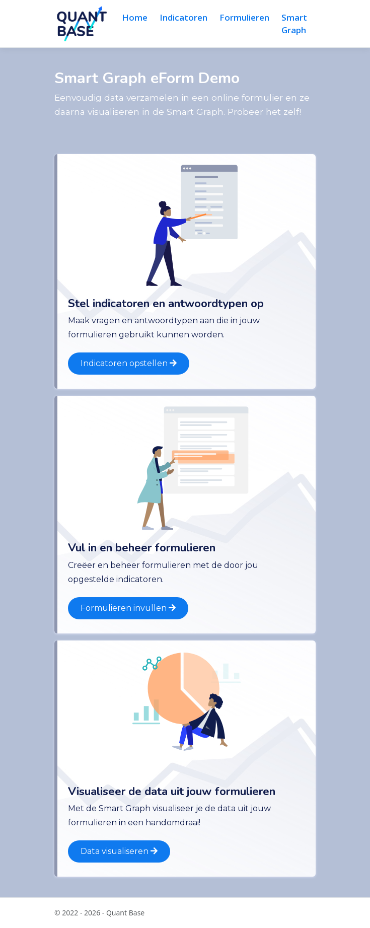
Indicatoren (183, 17)
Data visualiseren (119, 851)
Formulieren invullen (128, 608)
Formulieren (244, 17)
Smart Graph (294, 24)
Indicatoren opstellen (129, 363)
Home (134, 17)
